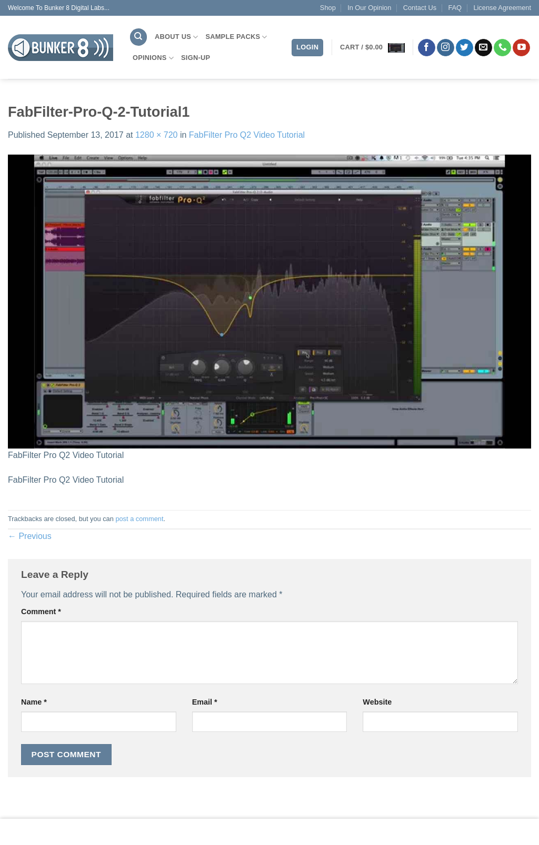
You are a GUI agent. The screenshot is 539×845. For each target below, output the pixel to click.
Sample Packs (236, 37)
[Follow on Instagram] (445, 48)
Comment (41, 611)
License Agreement (502, 8)
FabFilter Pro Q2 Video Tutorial (247, 134)
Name (34, 702)
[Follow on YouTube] (521, 48)
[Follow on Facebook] (426, 48)
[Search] (138, 37)
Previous (30, 536)
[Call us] (502, 48)
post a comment (139, 519)
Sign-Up (195, 58)
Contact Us (419, 8)
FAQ (455, 8)
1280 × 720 (156, 134)
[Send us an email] (483, 48)
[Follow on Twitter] (464, 48)
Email (204, 702)
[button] (372, 47)
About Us (176, 37)
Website (377, 702)
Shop (328, 8)
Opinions (153, 58)
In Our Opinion (369, 8)
